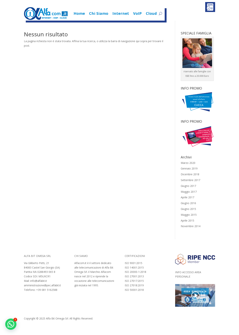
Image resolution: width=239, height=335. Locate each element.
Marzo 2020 (188, 163)
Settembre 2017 (190, 180)
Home (79, 13)
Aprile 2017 (187, 197)
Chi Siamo (98, 13)
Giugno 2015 (188, 209)
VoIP (137, 13)
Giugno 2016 (188, 203)
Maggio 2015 (189, 214)
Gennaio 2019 (189, 168)
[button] (10, 324)
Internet (120, 13)
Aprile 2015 (187, 220)
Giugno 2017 (188, 186)
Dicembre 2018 (190, 174)
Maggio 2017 (189, 191)
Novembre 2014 (190, 226)
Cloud (151, 13)
